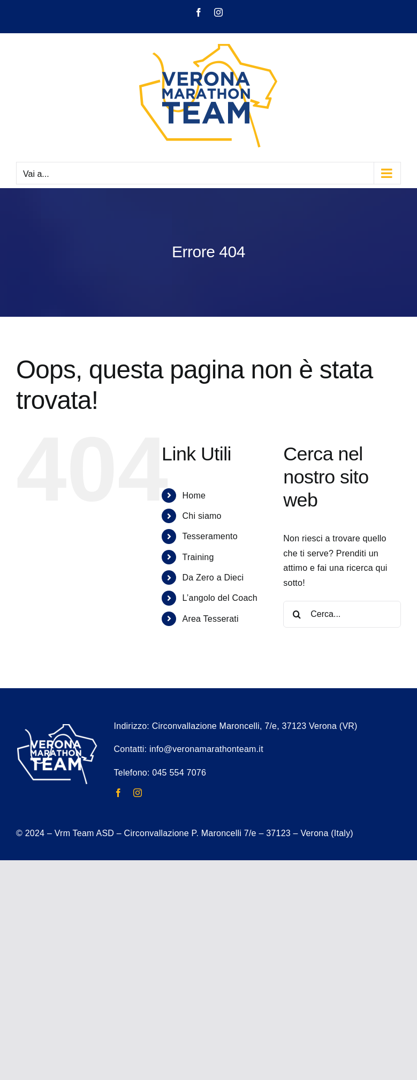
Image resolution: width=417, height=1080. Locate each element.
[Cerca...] (342, 614)
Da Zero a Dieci (213, 577)
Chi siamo (201, 515)
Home (194, 495)
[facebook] (118, 792)
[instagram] (137, 792)
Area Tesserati (210, 618)
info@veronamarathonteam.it (206, 749)
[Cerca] (296, 614)
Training (198, 557)
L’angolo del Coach (219, 597)
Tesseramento (209, 536)
